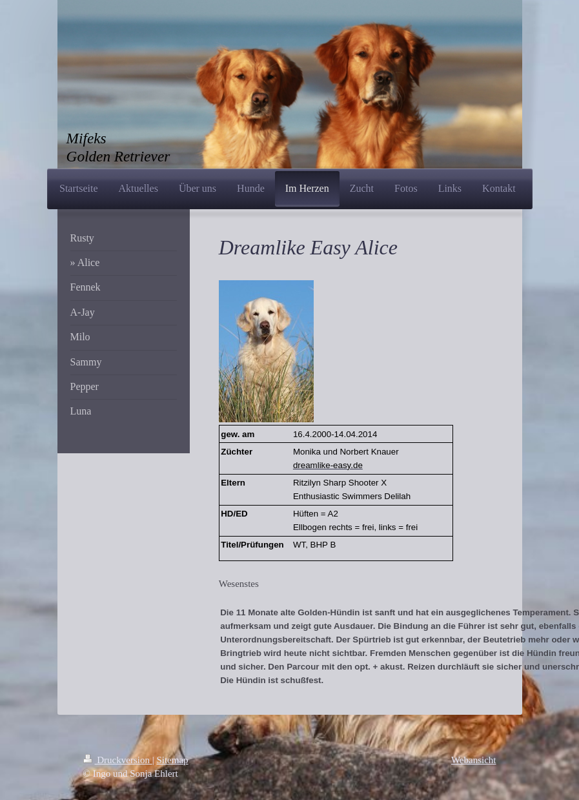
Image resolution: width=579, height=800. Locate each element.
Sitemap (172, 760)
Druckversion (117, 760)
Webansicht (473, 760)
